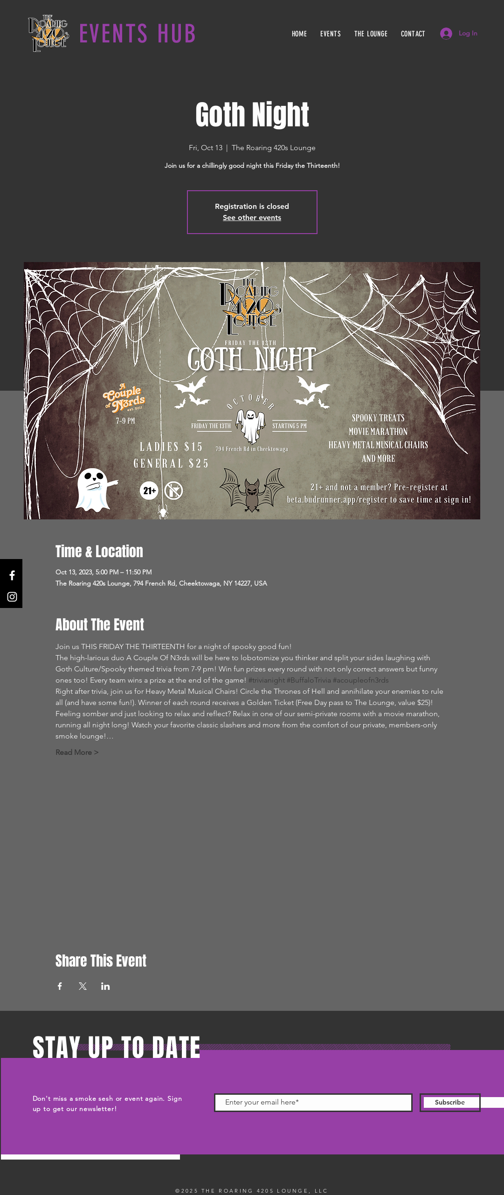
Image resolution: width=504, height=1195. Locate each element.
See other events (252, 217)
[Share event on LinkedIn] (105, 986)
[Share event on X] (82, 986)
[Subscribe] (450, 1102)
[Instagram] (12, 596)
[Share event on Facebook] (59, 986)
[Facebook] (12, 575)
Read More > (77, 752)
